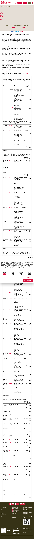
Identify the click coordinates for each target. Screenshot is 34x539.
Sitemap (1, 19)
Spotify (10, 323)
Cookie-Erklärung (8, 6)
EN (15, 3)
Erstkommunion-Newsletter (16, 510)
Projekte (1, 11)
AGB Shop (12, 537)
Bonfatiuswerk (2, 6)
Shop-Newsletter (15, 511)
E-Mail (21, 31)
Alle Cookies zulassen (27, 280)
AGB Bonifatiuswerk (2, 18)
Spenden (25, 3)
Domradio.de (11, 146)
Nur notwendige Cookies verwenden (17, 280)
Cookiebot (26, 73)
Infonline (10, 125)
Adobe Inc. (10, 230)
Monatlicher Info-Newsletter (16, 509)
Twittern (17, 31)
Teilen (12, 31)
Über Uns (1, 13)
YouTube (10, 298)
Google (10, 130)
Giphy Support (11, 292)
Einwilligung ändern (5, 70)
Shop (29, 3)
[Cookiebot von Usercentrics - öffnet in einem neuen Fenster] (29, 257)
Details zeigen (29, 277)
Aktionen (1, 12)
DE (13, 3)
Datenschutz (1, 16)
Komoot (10, 160)
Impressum (1, 15)
